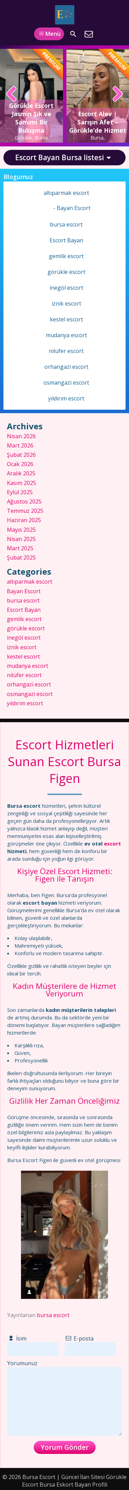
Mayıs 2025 (21, 529)
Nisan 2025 (21, 539)
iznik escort (66, 303)
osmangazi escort (66, 382)
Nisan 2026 (21, 436)
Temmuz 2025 (25, 511)
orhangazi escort (66, 367)
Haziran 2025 (24, 520)
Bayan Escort (73, 208)
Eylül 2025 (20, 492)
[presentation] (11, 94)
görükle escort (66, 272)
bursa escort (53, 1315)
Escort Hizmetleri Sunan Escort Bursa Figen (64, 761)
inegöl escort (66, 287)
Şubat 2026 (21, 455)
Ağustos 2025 (24, 501)
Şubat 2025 (21, 557)
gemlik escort (66, 256)
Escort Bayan (66, 240)
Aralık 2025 (21, 473)
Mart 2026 (20, 445)
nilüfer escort (66, 351)
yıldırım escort (66, 398)
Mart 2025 (20, 548)
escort (112, 843)
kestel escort (66, 319)
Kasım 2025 (21, 483)
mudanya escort (66, 335)
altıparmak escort (66, 193)
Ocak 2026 (20, 464)
